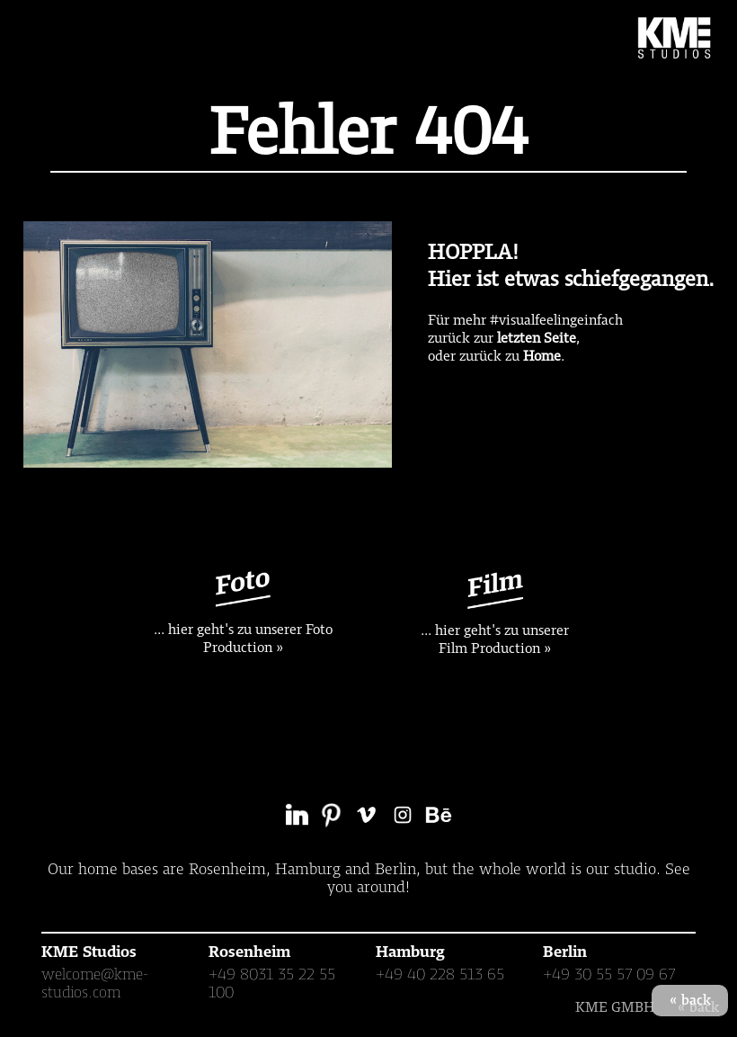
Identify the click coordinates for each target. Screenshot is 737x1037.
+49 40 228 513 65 (440, 974)
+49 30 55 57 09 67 (609, 974)
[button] (43, 38)
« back (690, 1000)
